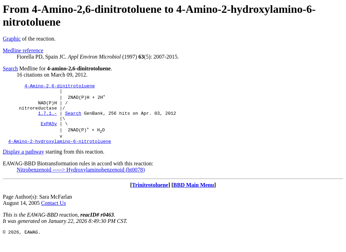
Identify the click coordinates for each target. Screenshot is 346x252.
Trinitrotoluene (150, 196)
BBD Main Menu (193, 196)
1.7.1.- (47, 119)
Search (10, 68)
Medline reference (23, 50)
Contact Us (53, 214)
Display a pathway (23, 163)
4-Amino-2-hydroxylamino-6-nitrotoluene (59, 152)
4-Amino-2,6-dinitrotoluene (59, 87)
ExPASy (49, 132)
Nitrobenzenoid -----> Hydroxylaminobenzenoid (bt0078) (81, 181)
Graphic (12, 39)
